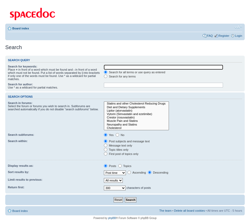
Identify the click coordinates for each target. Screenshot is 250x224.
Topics (124, 166)
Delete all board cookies (189, 210)
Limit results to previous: (25, 179)
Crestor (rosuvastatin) (136, 117)
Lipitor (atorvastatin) (136, 110)
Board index (20, 28)
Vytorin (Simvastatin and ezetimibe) (136, 114)
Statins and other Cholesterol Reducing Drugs (136, 103)
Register (224, 35)
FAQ (210, 35)
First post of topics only (121, 153)
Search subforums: (21, 134)
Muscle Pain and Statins (136, 121)
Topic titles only (116, 149)
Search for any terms (120, 76)
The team (165, 210)
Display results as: (20, 165)
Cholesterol (136, 128)
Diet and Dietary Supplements (136, 107)
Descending (158, 172)
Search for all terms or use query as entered (134, 72)
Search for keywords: (22, 66)
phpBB (112, 218)
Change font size (238, 27)
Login (238, 35)
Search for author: (20, 84)
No (120, 135)
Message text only (118, 145)
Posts (110, 166)
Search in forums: (20, 103)
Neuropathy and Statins (136, 124)
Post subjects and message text (127, 141)
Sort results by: (18, 172)
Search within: (18, 141)
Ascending (136, 172)
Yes (109, 135)
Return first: (16, 187)
